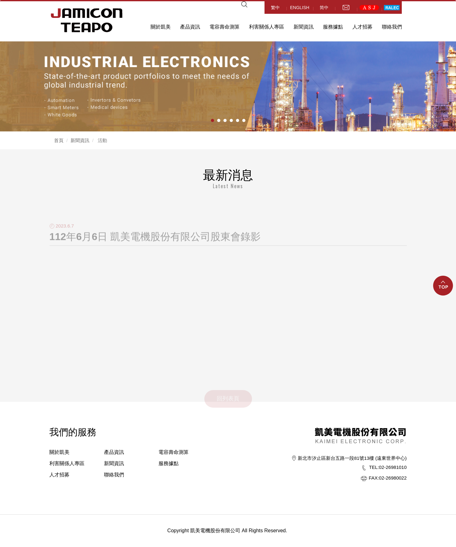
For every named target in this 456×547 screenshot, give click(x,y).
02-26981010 (387, 467)
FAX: (374, 478)
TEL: (374, 467)
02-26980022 (388, 477)
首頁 (59, 140)
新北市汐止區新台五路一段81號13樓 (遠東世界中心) (352, 458)
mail (346, 7)
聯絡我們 (392, 26)
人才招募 (363, 26)
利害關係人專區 (266, 26)
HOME (87, 20)
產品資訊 (190, 26)
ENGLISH (299, 7)
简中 (324, 7)
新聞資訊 (304, 26)
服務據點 (333, 26)
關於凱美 (161, 26)
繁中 (275, 7)
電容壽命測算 (225, 26)
